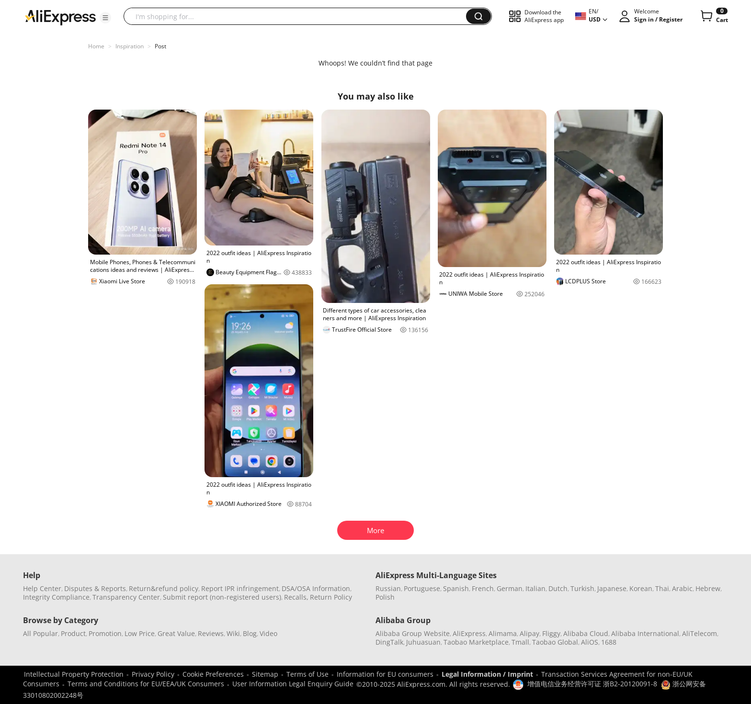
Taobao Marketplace (476, 642)
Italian (535, 588)
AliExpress (469, 633)
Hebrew (707, 588)
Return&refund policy (163, 588)
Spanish (456, 588)
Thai (662, 588)
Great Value (176, 633)
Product (73, 633)
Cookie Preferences (213, 674)
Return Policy (331, 597)
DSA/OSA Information (316, 588)
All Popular (40, 633)
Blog (250, 633)
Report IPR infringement (240, 588)
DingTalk (389, 642)
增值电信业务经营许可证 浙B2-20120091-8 (592, 683)
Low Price (140, 633)
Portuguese (422, 588)
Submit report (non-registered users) (222, 597)
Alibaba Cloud (585, 633)
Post (160, 46)
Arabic (682, 588)
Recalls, (296, 597)
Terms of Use (307, 674)
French (483, 588)
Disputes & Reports (95, 588)
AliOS (589, 642)
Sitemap (265, 674)
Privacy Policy (153, 674)
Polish (385, 597)
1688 (608, 642)
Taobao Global (555, 642)
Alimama (503, 633)
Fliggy (551, 633)
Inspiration (129, 46)
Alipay (529, 633)
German (510, 588)
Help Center (42, 588)
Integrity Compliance (56, 597)
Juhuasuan (423, 642)
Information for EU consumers (385, 674)
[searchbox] (298, 16)
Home (96, 46)
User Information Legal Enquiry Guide (292, 683)
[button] (105, 17)
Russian (388, 588)
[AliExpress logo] (60, 16)
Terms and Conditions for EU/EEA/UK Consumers (146, 683)
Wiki (233, 633)
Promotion (105, 633)
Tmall (520, 642)
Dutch (558, 588)
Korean (640, 588)
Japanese (611, 588)
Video (268, 633)
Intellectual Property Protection (74, 674)
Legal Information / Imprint (487, 674)
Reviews (211, 633)
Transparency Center (126, 597)
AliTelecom (699, 633)
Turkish (582, 588)
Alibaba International (645, 633)
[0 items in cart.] (713, 16)
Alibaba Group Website (413, 633)
